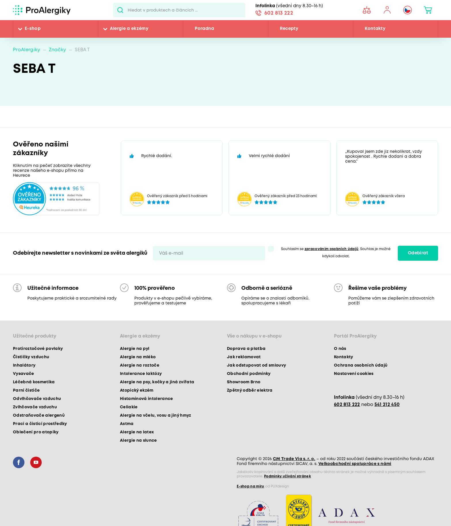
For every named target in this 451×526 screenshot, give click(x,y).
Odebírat (418, 253)
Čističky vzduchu (31, 357)
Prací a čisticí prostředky (40, 424)
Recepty (289, 29)
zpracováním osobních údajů (332, 249)
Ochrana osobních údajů (360, 365)
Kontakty (375, 29)
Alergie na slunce (138, 440)
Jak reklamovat (244, 357)
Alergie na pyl (135, 348)
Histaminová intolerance (146, 399)
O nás (340, 348)
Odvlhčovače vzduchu (37, 399)
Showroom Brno (243, 382)
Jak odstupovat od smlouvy (256, 365)
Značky (57, 50)
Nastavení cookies (354, 374)
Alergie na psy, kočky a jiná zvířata (157, 382)
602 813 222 (278, 13)
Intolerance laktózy (141, 374)
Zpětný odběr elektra (250, 390)
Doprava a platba (246, 348)
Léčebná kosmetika (34, 382)
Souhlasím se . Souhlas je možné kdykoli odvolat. (336, 252)
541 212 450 (387, 405)
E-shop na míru (250, 486)
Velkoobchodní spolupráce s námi (354, 464)
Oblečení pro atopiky (36, 432)
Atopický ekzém (137, 390)
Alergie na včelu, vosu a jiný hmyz (155, 415)
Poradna (204, 29)
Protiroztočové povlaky (38, 348)
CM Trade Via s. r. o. (294, 459)
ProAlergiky (26, 50)
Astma (127, 424)
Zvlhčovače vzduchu (35, 407)
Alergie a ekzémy (129, 29)
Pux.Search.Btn (120, 10)
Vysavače (23, 374)
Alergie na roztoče (139, 365)
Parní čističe (26, 390)
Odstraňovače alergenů (39, 415)
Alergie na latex (137, 432)
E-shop (33, 29)
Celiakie (129, 407)
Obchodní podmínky (249, 374)
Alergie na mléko (138, 357)
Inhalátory (24, 365)
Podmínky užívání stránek (287, 476)
